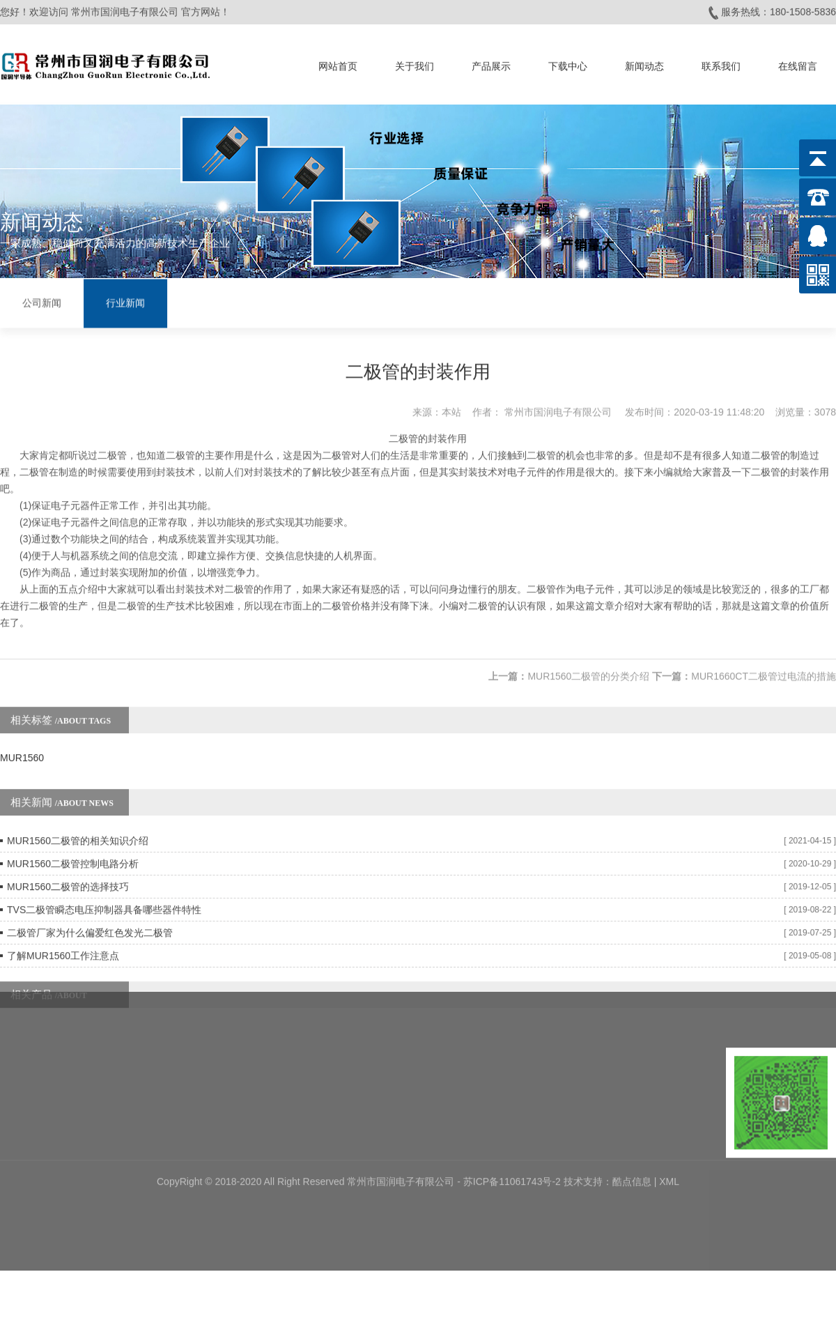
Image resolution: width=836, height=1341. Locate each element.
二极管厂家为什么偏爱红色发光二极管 (90, 906)
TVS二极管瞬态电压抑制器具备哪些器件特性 (104, 883)
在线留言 (797, 62)
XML (669, 1115)
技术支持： (588, 1115)
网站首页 (337, 62)
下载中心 (567, 62)
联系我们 (721, 62)
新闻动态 (644, 62)
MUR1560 (22, 731)
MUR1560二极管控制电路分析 (73, 837)
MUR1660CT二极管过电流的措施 (763, 649)
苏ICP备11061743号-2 (513, 1115)
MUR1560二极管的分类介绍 (588, 649)
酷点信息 (631, 1115)
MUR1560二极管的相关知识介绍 (77, 814)
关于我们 (414, 62)
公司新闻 (41, 301)
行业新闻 (125, 301)
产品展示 (491, 62)
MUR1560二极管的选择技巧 (68, 860)
